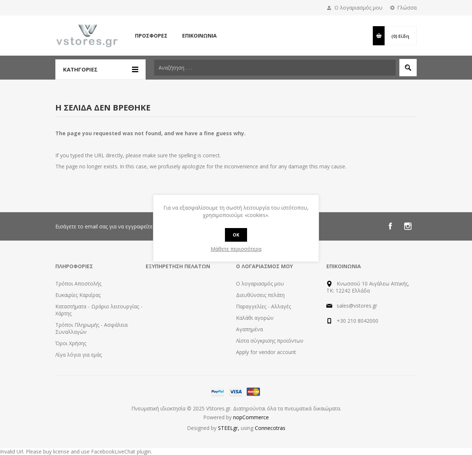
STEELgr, (229, 427)
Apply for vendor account (266, 352)
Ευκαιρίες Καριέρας (78, 294)
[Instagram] (408, 226)
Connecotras (270, 427)
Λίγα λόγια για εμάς (78, 354)
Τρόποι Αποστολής (78, 283)
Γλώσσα (407, 7)
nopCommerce (251, 417)
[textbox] (275, 68)
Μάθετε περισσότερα (236, 248)
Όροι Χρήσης (70, 343)
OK (236, 235)
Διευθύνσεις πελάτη (260, 294)
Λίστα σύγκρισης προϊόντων (269, 340)
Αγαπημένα (249, 329)
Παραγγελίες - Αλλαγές (263, 306)
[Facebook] (390, 226)
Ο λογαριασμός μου (358, 7)
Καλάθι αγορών (255, 317)
